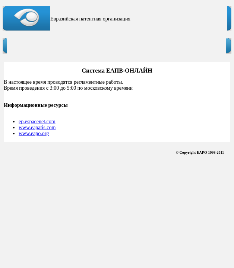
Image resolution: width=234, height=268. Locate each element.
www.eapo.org (34, 133)
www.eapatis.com (37, 127)
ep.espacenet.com (37, 121)
